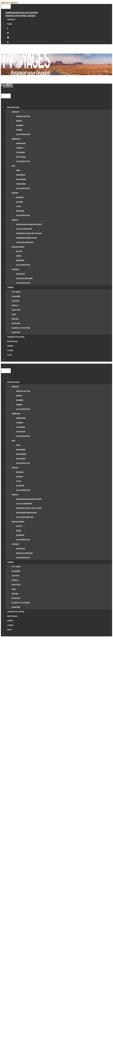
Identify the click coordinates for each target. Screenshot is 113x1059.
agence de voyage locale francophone (63, 933)
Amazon (44, 893)
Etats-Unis (66, 749)
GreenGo (28, 899)
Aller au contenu (9, 2)
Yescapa (28, 908)
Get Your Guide (84, 920)
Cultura (69, 893)
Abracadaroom (57, 902)
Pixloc (41, 917)
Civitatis (68, 920)
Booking (82, 896)
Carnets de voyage (42, 749)
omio (78, 914)
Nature (76, 749)
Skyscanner (36, 911)
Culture (56, 749)
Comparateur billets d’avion (21, 12)
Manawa (38, 924)
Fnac (55, 893)
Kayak (48, 911)
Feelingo (75, 899)
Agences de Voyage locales (20, 15)
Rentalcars (56, 905)
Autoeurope (71, 905)
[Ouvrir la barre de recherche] (2, 91)
